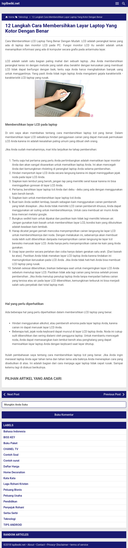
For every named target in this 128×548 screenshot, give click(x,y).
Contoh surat (11, 460)
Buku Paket (10, 443)
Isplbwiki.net (11, 3)
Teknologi (9, 519)
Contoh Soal (10, 454)
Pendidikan (10, 501)
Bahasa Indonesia (14, 431)
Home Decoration (14, 472)
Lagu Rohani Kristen (15, 484)
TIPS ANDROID (12, 524)
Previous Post (112, 394)
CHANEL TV (10, 449)
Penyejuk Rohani (13, 507)
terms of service (79, 544)
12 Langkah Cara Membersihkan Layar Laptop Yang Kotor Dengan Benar (61, 28)
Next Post (13, 394)
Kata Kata (9, 478)
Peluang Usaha (12, 495)
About (30, 544)
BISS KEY (9, 437)
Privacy (51, 544)
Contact (40, 544)
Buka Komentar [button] (64, 414)
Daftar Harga (11, 466)
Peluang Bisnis (12, 489)
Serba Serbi (10, 513)
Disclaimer (62, 544)
